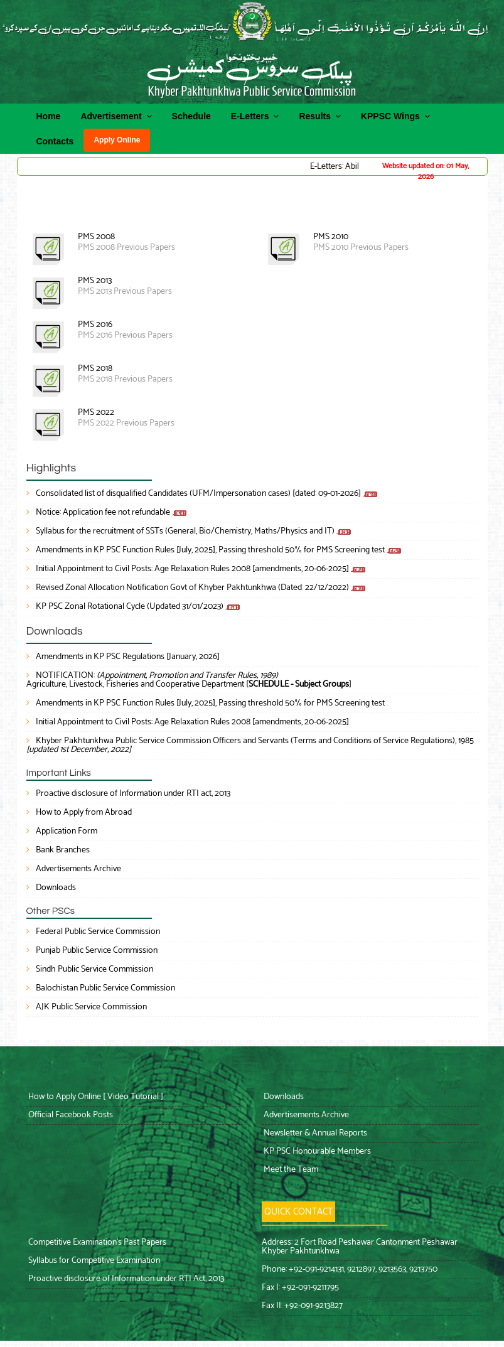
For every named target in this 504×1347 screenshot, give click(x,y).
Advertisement (115, 116)
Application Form (66, 831)
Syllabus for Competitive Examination (93, 1260)
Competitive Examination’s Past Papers (96, 1242)
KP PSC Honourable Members (316, 1151)
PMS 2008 (96, 237)
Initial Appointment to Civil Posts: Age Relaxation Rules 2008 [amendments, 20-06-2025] (192, 569)
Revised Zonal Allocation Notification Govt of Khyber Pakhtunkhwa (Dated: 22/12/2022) (192, 588)
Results (319, 116)
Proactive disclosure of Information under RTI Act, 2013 (125, 1279)
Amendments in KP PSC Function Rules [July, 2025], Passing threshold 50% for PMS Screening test (210, 550)
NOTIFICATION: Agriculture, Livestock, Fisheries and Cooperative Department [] (188, 680)
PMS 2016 (95, 325)
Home (48, 116)
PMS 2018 (95, 369)
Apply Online (117, 140)
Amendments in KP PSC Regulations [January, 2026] (128, 657)
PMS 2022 (96, 412)
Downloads (56, 888)
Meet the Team (290, 1169)
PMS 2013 (95, 281)
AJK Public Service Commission (91, 1007)
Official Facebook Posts (69, 1115)
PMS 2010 (330, 237)
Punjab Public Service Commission (97, 950)
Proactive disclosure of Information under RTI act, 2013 (133, 793)
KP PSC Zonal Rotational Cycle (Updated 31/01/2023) (129, 606)
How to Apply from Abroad (84, 812)
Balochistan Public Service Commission (105, 988)
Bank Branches (63, 850)
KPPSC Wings (395, 116)
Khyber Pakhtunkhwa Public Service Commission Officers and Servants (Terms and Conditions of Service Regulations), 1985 (250, 745)
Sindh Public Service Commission (94, 969)
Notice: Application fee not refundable (103, 512)
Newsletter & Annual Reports (314, 1133)
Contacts (55, 141)
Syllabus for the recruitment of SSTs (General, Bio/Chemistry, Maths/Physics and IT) (185, 531)
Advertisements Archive (78, 869)
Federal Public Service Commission (98, 932)
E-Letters (255, 116)
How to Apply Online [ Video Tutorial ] (94, 1097)
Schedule (191, 116)
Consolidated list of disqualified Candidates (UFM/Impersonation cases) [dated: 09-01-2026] (198, 493)
